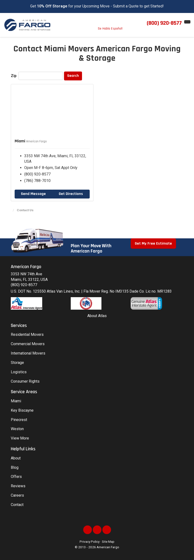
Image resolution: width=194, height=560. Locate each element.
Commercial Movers (28, 344)
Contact (17, 504)
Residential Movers (27, 334)
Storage (17, 362)
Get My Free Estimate (153, 243)
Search (73, 75)
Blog (14, 467)
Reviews (18, 486)
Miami (16, 401)
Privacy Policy (90, 541)
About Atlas (97, 315)
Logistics (19, 372)
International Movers (28, 353)
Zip (14, 75)
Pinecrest (19, 419)
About (16, 458)
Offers (16, 476)
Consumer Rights (25, 381)
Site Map (108, 541)
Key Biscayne (22, 410)
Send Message (33, 193)
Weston (17, 429)
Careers (17, 495)
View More (20, 438)
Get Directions (71, 193)
